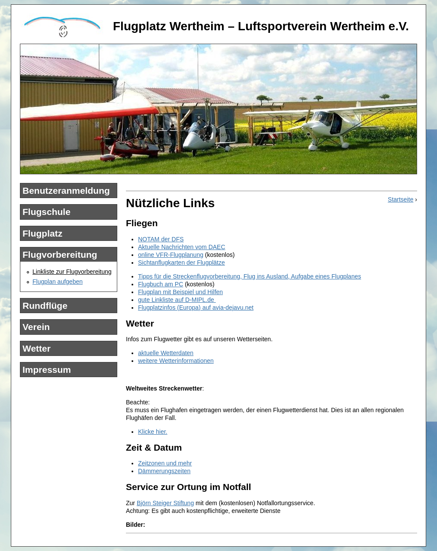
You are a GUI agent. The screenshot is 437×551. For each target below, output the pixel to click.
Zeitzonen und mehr (165, 463)
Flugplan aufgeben (57, 281)
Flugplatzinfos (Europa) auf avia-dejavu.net (196, 307)
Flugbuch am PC (160, 284)
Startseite (400, 199)
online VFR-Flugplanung (170, 254)
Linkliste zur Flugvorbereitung (72, 271)
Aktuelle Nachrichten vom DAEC (181, 246)
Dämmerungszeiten (164, 471)
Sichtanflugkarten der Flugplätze (181, 262)
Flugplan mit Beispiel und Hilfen (180, 291)
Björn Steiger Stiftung (165, 503)
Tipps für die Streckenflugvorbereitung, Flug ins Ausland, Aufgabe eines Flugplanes (249, 276)
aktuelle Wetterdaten (165, 352)
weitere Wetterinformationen (176, 360)
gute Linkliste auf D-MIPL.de (177, 299)
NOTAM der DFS (161, 239)
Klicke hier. (152, 431)
